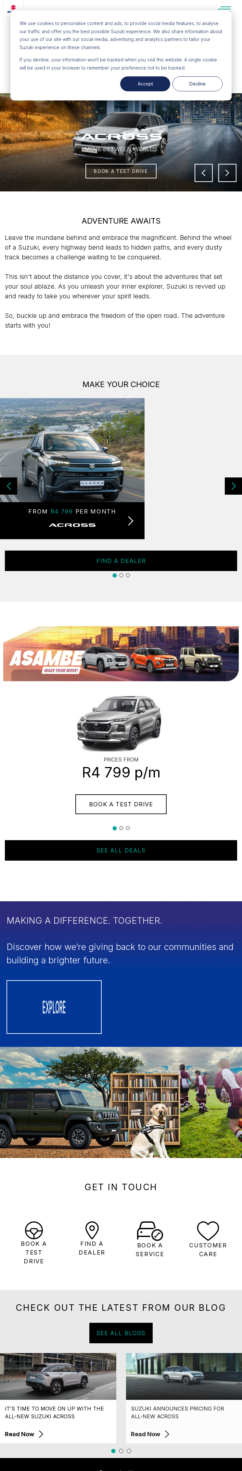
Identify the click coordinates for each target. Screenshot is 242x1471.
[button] (233, 486)
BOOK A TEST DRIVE (121, 171)
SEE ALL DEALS (121, 850)
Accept (145, 83)
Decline (197, 83)
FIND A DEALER (121, 560)
